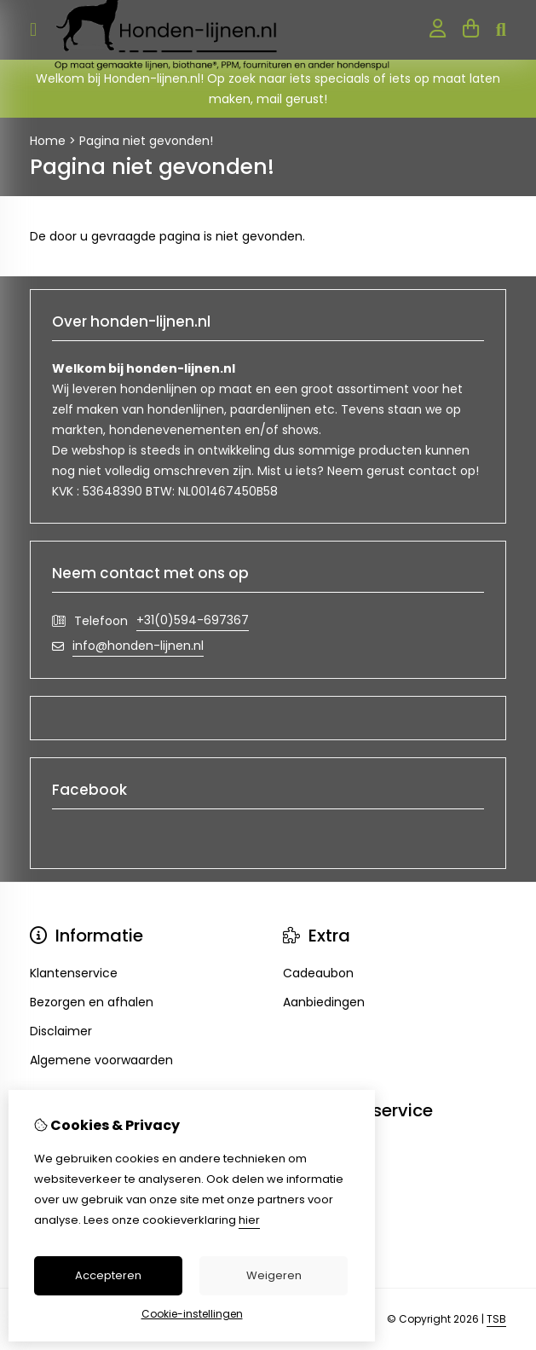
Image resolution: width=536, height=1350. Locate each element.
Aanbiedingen (324, 1002)
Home (48, 140)
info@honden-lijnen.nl (138, 645)
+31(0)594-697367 (192, 620)
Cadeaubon (318, 973)
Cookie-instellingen (192, 1314)
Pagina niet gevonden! (146, 140)
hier (249, 1220)
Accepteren (108, 1275)
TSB (496, 1319)
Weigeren (274, 1275)
